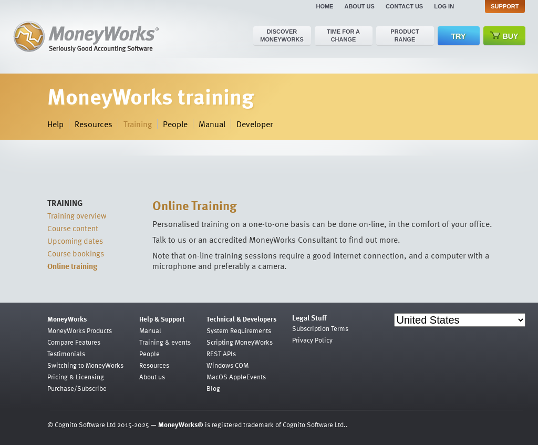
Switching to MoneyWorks (85, 365)
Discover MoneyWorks (282, 35)
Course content (72, 228)
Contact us (404, 6)
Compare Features (73, 342)
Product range (404, 35)
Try (458, 36)
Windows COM (227, 365)
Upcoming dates (75, 240)
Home (324, 6)
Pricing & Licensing (75, 376)
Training (137, 124)
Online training (72, 266)
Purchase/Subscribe (77, 388)
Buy (504, 36)
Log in (444, 6)
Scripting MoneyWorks (239, 342)
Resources (93, 124)
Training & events (165, 342)
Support (504, 6)
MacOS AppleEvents (236, 376)
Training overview (76, 215)
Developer (254, 124)
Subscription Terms (320, 328)
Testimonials (66, 353)
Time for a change (343, 35)
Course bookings (75, 253)
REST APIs (221, 353)
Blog (213, 388)
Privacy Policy (312, 340)
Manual (212, 124)
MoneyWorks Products (79, 330)
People (175, 124)
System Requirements (238, 330)
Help (55, 124)
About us (359, 6)
